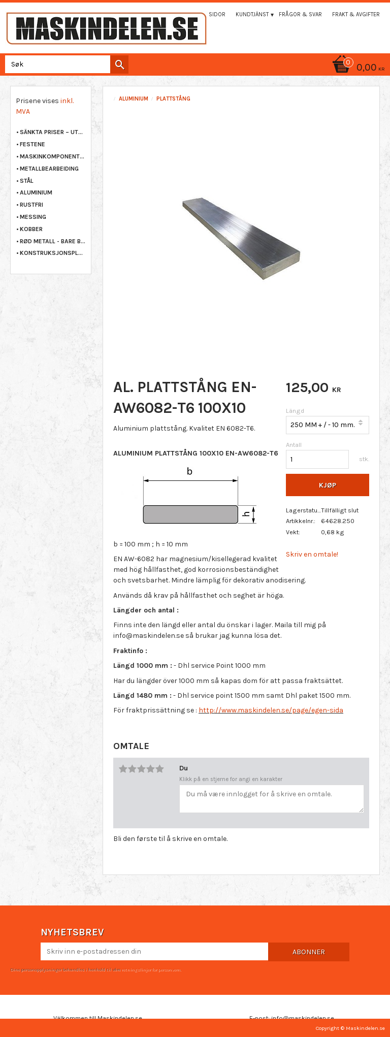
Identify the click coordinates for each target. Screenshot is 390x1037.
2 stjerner (132, 768)
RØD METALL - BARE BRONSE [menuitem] (53, 241)
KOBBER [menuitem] (31, 229)
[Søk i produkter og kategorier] (64, 64)
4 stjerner (150, 768)
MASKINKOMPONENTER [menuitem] (53, 156)
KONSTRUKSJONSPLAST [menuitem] (53, 252)
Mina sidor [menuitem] (209, 14)
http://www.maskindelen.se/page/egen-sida (271, 710)
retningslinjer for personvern (150, 969)
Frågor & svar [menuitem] (300, 14)
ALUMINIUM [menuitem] (36, 192)
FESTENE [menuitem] (32, 144)
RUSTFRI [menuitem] (31, 204)
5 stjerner (159, 768)
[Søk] (119, 64)
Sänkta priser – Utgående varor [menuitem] (53, 132)
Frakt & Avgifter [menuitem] (356, 14)
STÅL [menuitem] (27, 180)
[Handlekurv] (195, 68)
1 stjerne (122, 768)
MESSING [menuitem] (33, 216)
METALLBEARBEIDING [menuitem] (49, 168)
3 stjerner (141, 768)
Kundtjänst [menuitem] (252, 14)
